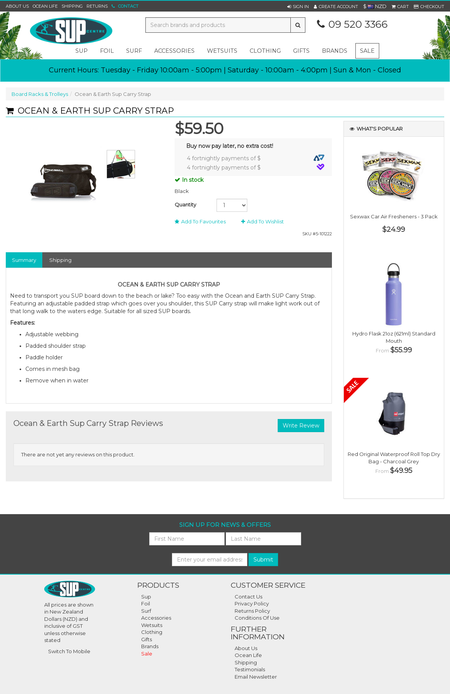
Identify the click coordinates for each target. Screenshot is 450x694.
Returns (97, 6)
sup (81, 50)
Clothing (151, 632)
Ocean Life (45, 6)
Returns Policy (252, 611)
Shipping (72, 6)
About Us (17, 6)
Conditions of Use (257, 618)
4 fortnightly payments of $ (256, 158)
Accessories (156, 618)
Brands (334, 50)
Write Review (301, 425)
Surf (146, 611)
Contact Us (248, 596)
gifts (301, 50)
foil (107, 50)
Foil (145, 603)
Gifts (146, 639)
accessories (174, 50)
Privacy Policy (252, 603)
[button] (298, 6)
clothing (265, 50)
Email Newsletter (256, 677)
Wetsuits (151, 625)
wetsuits (222, 50)
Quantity (185, 204)
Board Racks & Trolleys (40, 94)
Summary (24, 260)
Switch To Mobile (69, 651)
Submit (263, 559)
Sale (367, 50)
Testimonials (250, 669)
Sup (146, 596)
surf (134, 50)
